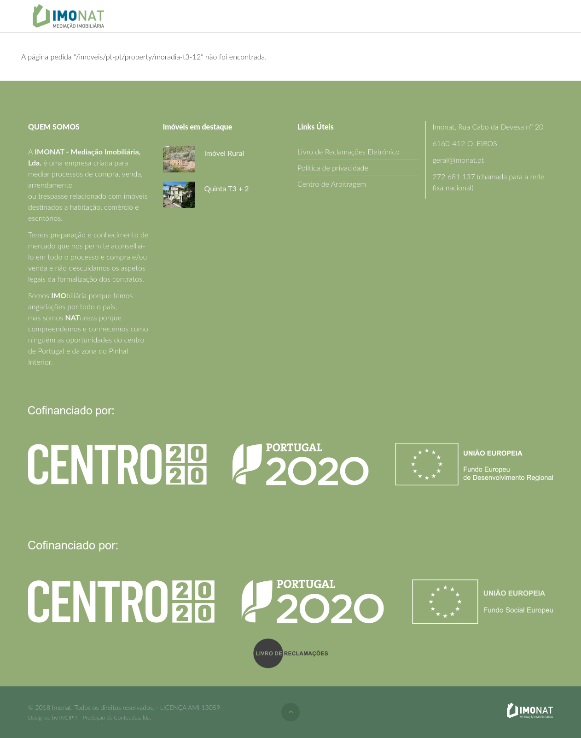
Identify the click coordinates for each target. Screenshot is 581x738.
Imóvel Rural (224, 152)
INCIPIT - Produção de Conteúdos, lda (104, 717)
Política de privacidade (332, 167)
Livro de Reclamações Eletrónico (348, 151)
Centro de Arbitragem (331, 183)
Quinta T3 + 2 (226, 188)
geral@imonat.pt (458, 159)
